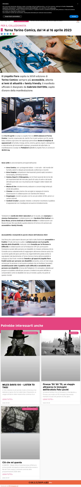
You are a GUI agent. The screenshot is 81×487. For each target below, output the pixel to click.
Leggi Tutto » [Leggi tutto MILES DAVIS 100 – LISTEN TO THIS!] (7, 399)
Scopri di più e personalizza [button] (12, 482)
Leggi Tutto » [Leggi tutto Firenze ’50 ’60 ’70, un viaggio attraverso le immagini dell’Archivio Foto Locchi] (48, 399)
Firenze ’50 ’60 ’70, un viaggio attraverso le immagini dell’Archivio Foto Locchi (59, 387)
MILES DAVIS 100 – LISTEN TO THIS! (18, 386)
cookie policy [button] (53, 474)
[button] (79, 8)
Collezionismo (19, 19)
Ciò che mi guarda (12, 462)
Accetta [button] (74, 482)
